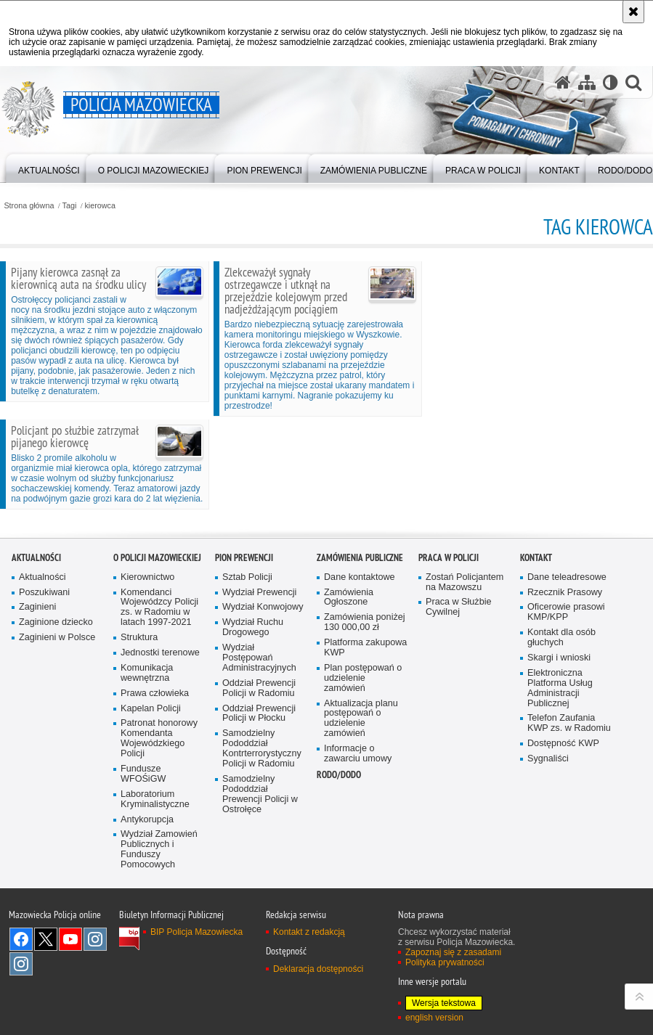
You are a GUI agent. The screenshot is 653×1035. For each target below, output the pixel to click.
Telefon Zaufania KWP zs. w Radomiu (569, 881)
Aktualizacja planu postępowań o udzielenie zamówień (361, 876)
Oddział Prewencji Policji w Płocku (259, 871)
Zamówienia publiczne (360, 715)
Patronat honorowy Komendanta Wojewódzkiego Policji (159, 897)
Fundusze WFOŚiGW (143, 931)
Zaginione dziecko (56, 780)
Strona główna (29, 206)
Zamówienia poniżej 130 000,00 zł (364, 780)
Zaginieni (37, 765)
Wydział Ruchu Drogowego (252, 785)
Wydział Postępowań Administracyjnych (259, 815)
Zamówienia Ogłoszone (348, 755)
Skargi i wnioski (559, 815)
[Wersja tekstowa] (610, 82)
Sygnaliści (548, 916)
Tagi (69, 206)
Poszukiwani (44, 750)
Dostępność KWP (563, 902)
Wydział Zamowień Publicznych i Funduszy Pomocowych (159, 1008)
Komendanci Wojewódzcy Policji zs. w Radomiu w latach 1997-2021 (159, 765)
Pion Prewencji (244, 715)
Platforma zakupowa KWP (365, 805)
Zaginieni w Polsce (57, 796)
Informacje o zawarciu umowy (358, 911)
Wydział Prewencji (259, 750)
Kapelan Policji (151, 866)
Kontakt (536, 715)
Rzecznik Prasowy (564, 750)
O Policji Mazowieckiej (157, 715)
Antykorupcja (147, 977)
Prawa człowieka (155, 851)
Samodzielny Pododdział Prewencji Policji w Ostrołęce (260, 952)
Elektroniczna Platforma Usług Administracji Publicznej (560, 846)
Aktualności (36, 715)
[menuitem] (49, 167)
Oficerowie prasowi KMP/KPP (566, 770)
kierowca (99, 206)
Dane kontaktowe (359, 735)
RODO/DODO (339, 932)
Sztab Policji (247, 735)
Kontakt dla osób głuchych (561, 796)
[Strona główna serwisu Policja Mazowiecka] (563, 82)
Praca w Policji (448, 715)
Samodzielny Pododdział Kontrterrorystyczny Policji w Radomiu (261, 907)
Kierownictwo (147, 735)
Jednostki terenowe (160, 810)
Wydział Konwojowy (262, 765)
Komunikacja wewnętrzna (147, 830)
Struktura (139, 795)
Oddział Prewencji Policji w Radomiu (259, 846)
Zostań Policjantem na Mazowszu (464, 740)
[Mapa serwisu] (587, 82)
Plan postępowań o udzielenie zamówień (363, 836)
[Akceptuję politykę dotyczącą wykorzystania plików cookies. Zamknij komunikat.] (633, 11)
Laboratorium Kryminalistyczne (155, 957)
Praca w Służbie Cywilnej (459, 765)
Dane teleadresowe (567, 735)
